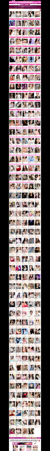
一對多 (14, 144)
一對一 (33, 53)
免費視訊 (14, 17)
